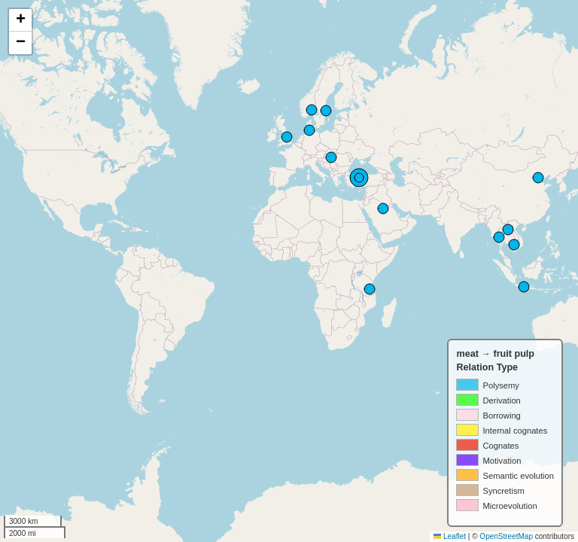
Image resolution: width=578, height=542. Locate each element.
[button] (20, 20)
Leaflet (450, 536)
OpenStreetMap (506, 536)
